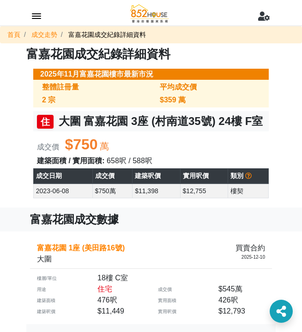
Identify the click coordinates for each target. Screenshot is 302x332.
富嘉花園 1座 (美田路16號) (81, 248)
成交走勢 (44, 34)
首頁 (13, 34)
